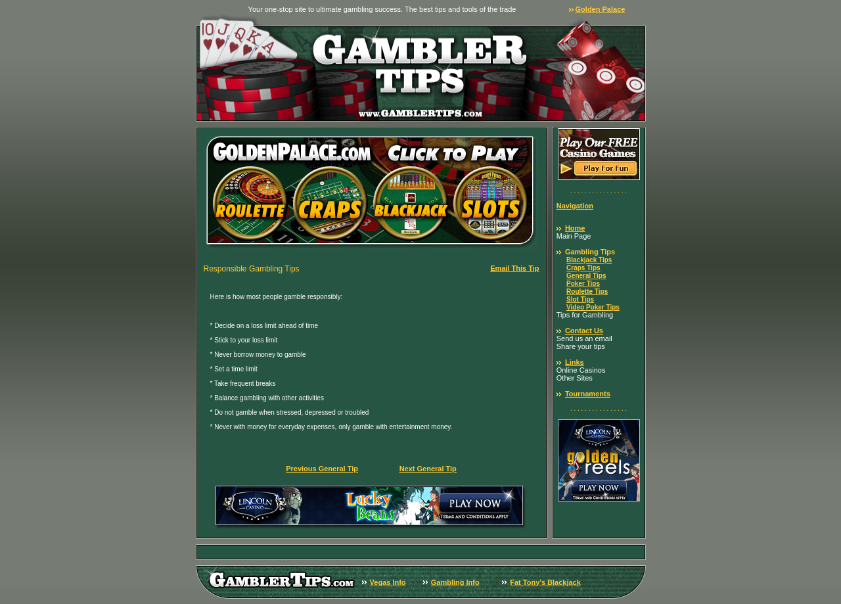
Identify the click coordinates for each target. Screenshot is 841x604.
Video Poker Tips (593, 307)
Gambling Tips (590, 252)
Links (574, 362)
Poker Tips (583, 283)
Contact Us (584, 331)
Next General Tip (428, 469)
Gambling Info (455, 582)
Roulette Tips (587, 291)
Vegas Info (388, 582)
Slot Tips (580, 299)
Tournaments (587, 394)
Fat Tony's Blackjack (545, 582)
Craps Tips (583, 267)
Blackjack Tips (589, 260)
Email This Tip (514, 268)
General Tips (586, 275)
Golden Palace (600, 9)
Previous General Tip (322, 469)
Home (575, 228)
